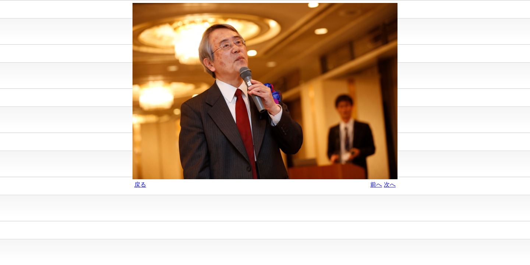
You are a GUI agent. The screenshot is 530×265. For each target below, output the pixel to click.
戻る (140, 184)
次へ (390, 184)
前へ (376, 184)
